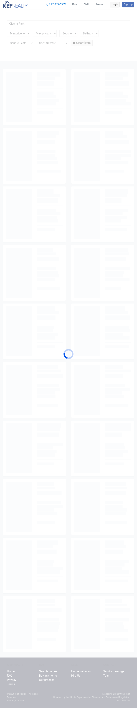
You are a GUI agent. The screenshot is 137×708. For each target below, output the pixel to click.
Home (11, 671)
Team (99, 4)
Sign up (128, 4)
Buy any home (48, 675)
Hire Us (75, 675)
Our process (46, 680)
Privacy (11, 680)
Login (115, 4)
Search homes (48, 671)
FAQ (9, 675)
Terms (11, 684)
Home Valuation (81, 671)
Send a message (113, 671)
